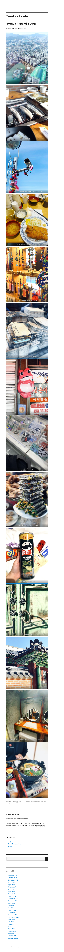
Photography (20, 801)
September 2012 (13, 917)
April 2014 (11, 894)
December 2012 (13, 912)
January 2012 (12, 936)
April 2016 (11, 889)
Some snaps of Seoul (21, 23)
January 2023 (12, 878)
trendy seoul (13, 803)
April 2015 (11, 891)
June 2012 (11, 924)
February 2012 (12, 933)
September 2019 (13, 880)
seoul (7, 803)
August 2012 (12, 919)
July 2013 (11, 905)
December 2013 (13, 898)
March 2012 (12, 931)
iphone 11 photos (30, 801)
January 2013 (12, 910)
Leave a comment (23, 803)
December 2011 (13, 938)
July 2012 (11, 922)
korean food (42, 801)
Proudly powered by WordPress (16, 947)
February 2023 (12, 875)
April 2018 (11, 882)
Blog (9, 841)
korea (37, 801)
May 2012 (11, 926)
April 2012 (11, 929)
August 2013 (12, 903)
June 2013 (11, 908)
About (10, 846)
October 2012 (12, 915)
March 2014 (12, 896)
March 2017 (12, 887)
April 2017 (11, 885)
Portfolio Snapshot (14, 844)
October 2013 (12, 901)
